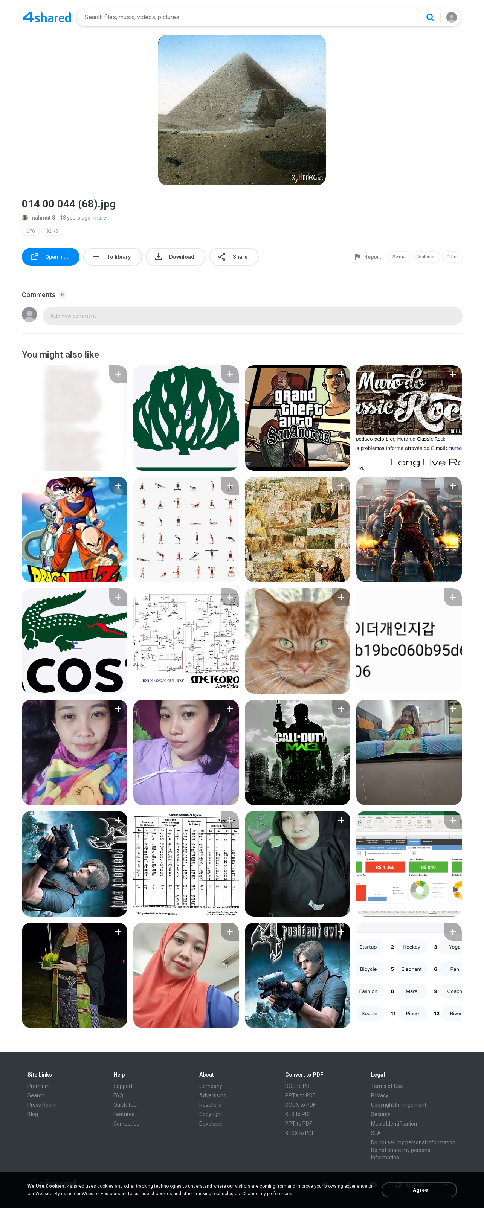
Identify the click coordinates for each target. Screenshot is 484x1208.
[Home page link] (47, 17)
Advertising (212, 1095)
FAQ (118, 1095)
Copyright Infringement (398, 1105)
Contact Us (126, 1124)
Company (210, 1086)
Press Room (41, 1105)
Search (35, 1095)
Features (123, 1114)
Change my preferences (267, 1193)
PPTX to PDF (300, 1095)
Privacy (379, 1095)
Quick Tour (126, 1105)
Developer (211, 1124)
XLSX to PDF (300, 1133)
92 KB (52, 231)
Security (381, 1114)
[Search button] (430, 17)
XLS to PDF (298, 1114)
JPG (31, 231)
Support (123, 1086)
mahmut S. (39, 218)
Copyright (210, 1114)
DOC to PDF (298, 1086)
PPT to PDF (298, 1124)
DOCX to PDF (300, 1105)
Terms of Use (387, 1086)
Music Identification (394, 1124)
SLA (376, 1133)
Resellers (210, 1105)
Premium (38, 1086)
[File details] (74, 418)
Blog (32, 1114)
